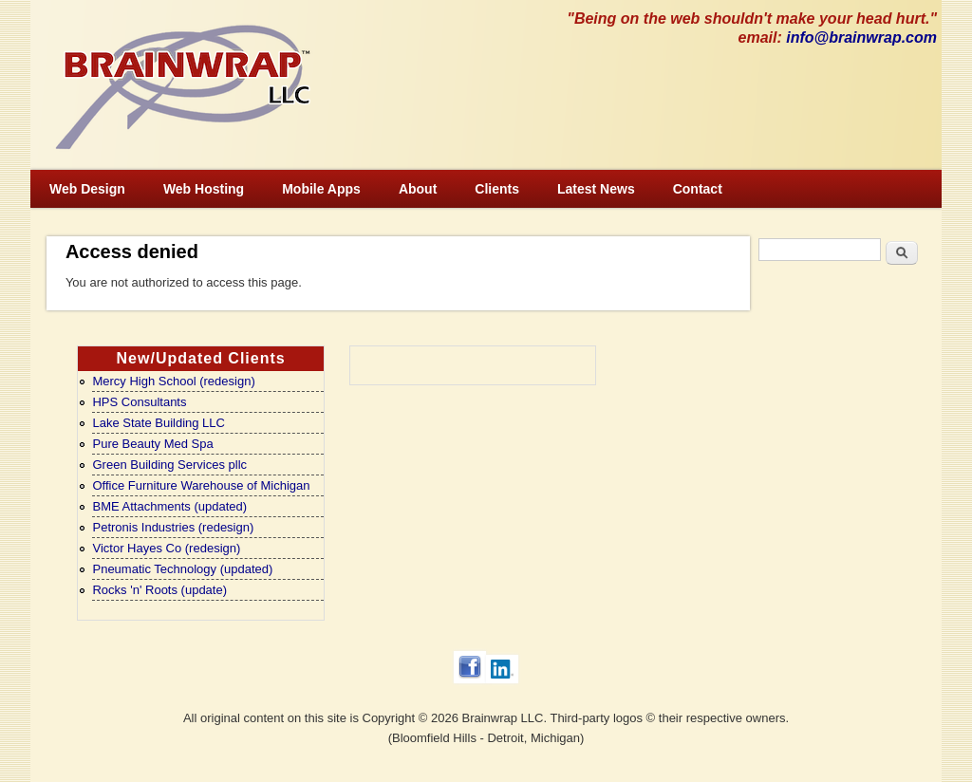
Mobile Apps (321, 188)
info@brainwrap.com (861, 37)
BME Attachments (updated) (169, 506)
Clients (497, 188)
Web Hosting (203, 188)
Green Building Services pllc (169, 464)
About (418, 188)
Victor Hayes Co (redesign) (166, 548)
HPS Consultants (139, 402)
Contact (697, 188)
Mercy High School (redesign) (173, 381)
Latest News (596, 188)
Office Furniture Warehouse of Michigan (200, 485)
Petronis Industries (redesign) (172, 527)
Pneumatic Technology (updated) (182, 569)
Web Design (87, 188)
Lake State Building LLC (158, 423)
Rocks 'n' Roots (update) (159, 590)
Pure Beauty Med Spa (152, 444)
